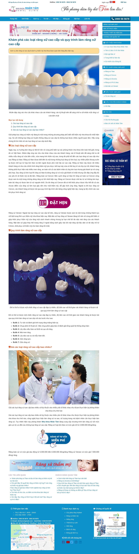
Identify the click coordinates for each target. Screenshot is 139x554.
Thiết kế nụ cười (72, 523)
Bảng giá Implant (110, 24)
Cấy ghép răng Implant (74, 512)
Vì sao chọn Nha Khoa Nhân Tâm (116, 47)
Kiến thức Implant (112, 92)
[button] (97, 524)
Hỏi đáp (56, 19)
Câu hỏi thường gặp (112, 120)
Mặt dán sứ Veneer (111, 86)
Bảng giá (66, 19)
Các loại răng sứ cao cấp (22, 123)
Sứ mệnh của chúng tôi (113, 61)
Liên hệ (87, 19)
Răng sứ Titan (110, 71)
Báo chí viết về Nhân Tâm (114, 123)
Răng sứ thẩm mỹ (72, 516)
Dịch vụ (36, 19)
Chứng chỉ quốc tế (111, 37)
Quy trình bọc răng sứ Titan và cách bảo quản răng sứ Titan (78, 483)
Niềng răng (70, 519)
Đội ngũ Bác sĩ (110, 54)
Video (107, 116)
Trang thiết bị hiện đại (112, 33)
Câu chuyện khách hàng (114, 102)
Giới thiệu (25, 19)
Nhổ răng (69, 526)
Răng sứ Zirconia (111, 79)
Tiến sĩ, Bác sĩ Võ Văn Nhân (114, 50)
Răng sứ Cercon (110, 75)
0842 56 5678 (71, 2)
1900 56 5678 (60, 2)
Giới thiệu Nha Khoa (112, 42)
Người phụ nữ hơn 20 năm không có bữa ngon (23, 2)
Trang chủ (13, 19)
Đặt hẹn (123, 2)
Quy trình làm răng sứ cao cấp (24, 127)
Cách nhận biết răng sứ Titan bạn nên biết (72, 478)
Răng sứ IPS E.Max (111, 82)
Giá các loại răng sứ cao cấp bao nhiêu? (28, 130)
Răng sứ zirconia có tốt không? (68, 481)
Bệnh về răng (70, 529)
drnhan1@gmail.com (25, 521)
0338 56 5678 (47, 521)
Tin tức (46, 19)
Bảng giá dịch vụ (72, 533)
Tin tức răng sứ (110, 96)
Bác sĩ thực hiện (110, 28)
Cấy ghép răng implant (114, 67)
